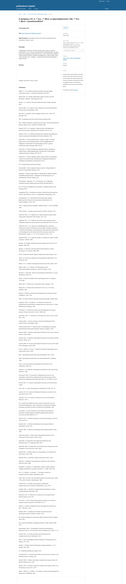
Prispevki (75, 90)
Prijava (108, 1)
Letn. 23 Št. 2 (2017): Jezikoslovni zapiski (37, 14)
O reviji (36, 9)
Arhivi (29, 9)
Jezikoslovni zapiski (25, 6)
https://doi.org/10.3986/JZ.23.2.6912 (31, 33)
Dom (20, 14)
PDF (66, 27)
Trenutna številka (21, 9)
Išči (106, 9)
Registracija (102, 1)
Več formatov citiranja (69, 50)
